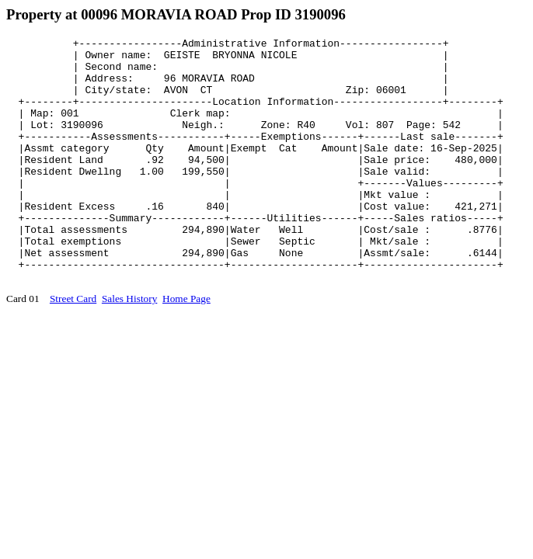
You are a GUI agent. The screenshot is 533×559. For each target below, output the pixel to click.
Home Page (186, 347)
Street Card (73, 347)
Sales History (129, 347)
